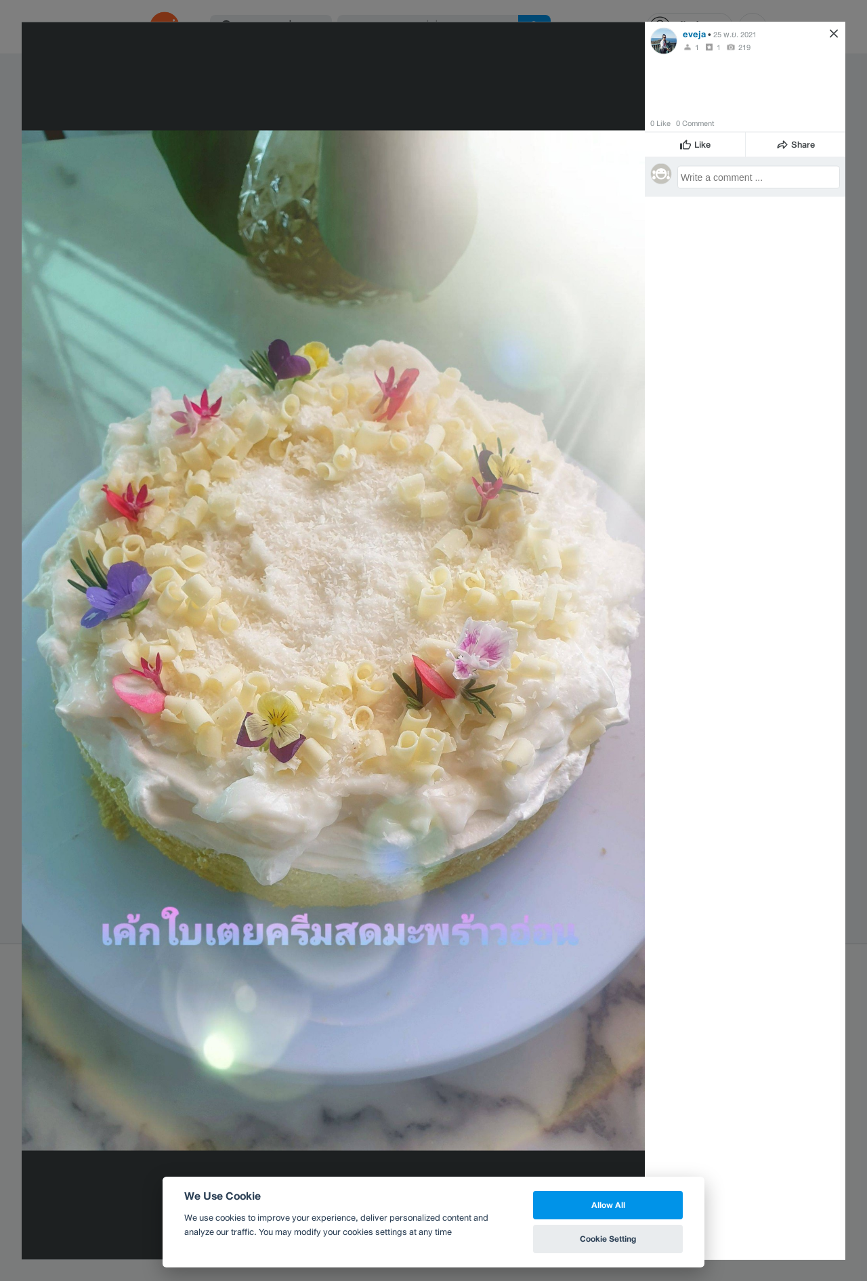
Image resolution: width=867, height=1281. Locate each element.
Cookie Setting (608, 1238)
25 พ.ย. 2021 (735, 34)
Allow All (608, 1204)
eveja (694, 33)
